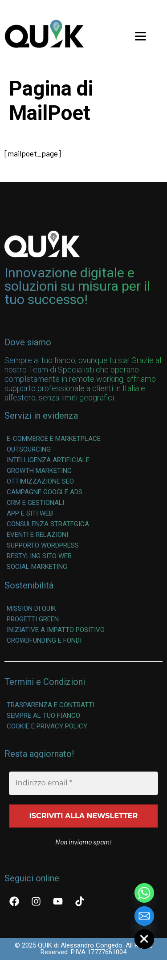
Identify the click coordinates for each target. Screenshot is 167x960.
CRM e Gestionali (35, 503)
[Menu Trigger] (140, 35)
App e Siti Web (30, 513)
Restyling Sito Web (39, 556)
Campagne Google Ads (44, 492)
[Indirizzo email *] (83, 783)
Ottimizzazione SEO (40, 481)
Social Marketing (37, 567)
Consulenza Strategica (48, 524)
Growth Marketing (39, 471)
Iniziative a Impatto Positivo (56, 630)
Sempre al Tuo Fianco (43, 716)
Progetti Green (33, 619)
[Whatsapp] (144, 893)
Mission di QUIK (31, 608)
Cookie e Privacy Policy (47, 726)
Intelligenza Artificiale (48, 460)
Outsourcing (29, 449)
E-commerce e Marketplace (54, 439)
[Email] (144, 916)
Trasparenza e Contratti (50, 705)
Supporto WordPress (43, 545)
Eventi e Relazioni (37, 535)
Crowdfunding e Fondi (44, 640)
